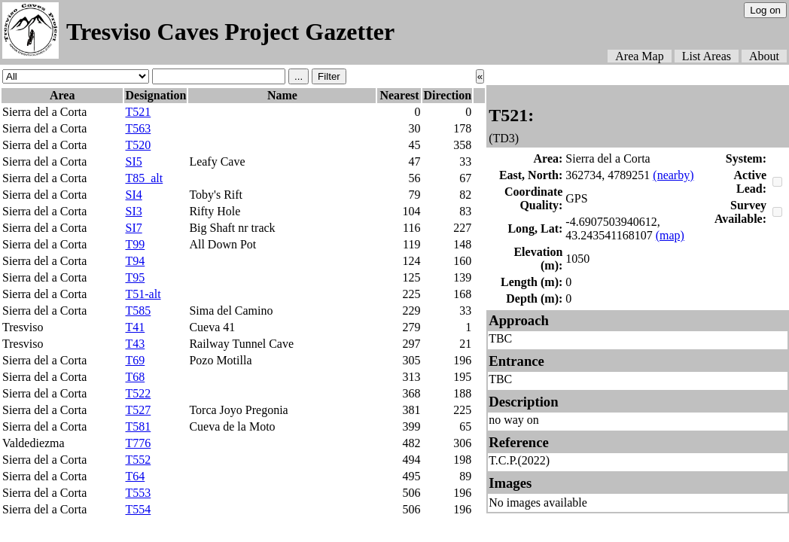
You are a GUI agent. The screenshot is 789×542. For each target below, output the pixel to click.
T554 (138, 509)
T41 (135, 327)
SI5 (133, 161)
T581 (138, 426)
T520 (138, 145)
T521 (138, 111)
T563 (138, 128)
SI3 (133, 211)
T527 (138, 409)
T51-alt (142, 294)
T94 (135, 260)
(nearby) (673, 175)
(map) (670, 235)
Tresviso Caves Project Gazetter (230, 31)
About (764, 56)
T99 (135, 244)
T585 (138, 310)
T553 (138, 492)
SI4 (133, 194)
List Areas (706, 56)
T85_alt (144, 178)
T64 (135, 476)
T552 (138, 459)
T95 (135, 277)
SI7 (133, 227)
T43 (135, 343)
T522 (138, 393)
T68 (135, 376)
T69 (135, 360)
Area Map (639, 56)
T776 (138, 443)
